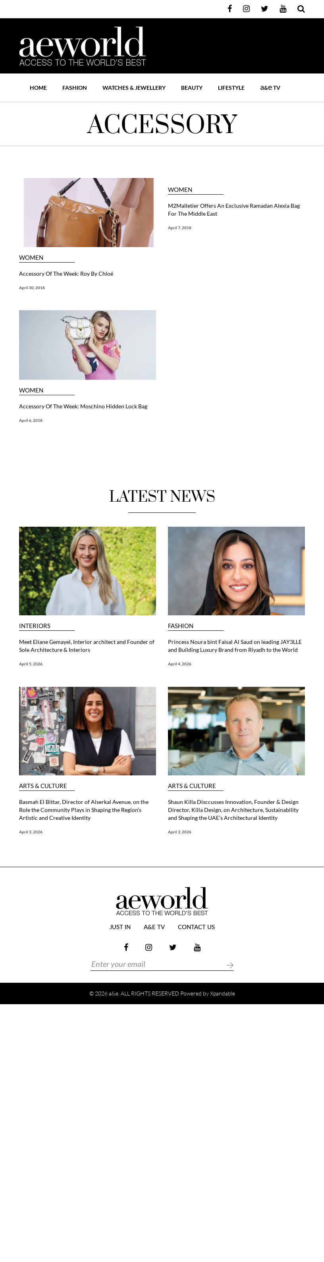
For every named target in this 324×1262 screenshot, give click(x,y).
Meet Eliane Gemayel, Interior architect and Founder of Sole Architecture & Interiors (86, 645)
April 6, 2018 (30, 420)
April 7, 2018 (179, 227)
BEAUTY (191, 87)
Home (38, 87)
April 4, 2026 (179, 663)
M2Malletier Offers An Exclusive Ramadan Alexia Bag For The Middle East (234, 209)
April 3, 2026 (30, 831)
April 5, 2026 (30, 663)
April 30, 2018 (32, 287)
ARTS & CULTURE (43, 786)
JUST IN (120, 927)
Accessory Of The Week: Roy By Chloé (66, 273)
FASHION (74, 87)
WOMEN (31, 257)
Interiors (34, 625)
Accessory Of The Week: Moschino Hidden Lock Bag (83, 406)
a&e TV (154, 927)
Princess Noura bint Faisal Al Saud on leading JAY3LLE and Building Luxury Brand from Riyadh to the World (235, 645)
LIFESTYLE (231, 87)
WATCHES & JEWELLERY (134, 87)
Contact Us (196, 927)
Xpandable (222, 993)
